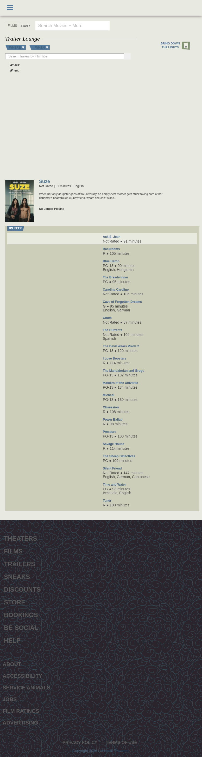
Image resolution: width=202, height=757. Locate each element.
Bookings (21, 614)
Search (25, 25)
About (12, 664)
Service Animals (26, 687)
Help (12, 639)
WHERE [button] (15, 47)
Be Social (21, 627)
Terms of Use (121, 742)
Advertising (20, 722)
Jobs (10, 699)
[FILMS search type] (12, 25)
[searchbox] (65, 56)
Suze (44, 182)
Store (14, 601)
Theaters (20, 538)
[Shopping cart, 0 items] (191, 8)
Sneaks (17, 576)
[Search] (127, 56)
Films (13, 550)
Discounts (22, 588)
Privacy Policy (79, 742)
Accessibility (22, 676)
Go (187, 25)
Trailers (19, 563)
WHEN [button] (40, 47)
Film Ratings (21, 711)
